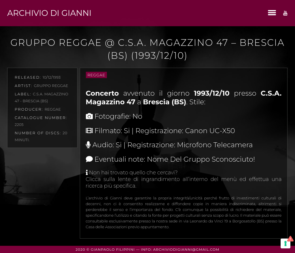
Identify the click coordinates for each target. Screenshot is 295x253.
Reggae (96, 75)
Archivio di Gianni (49, 13)
